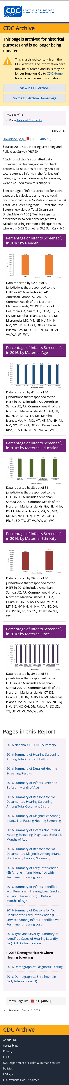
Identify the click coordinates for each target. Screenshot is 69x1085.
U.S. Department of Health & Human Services (31, 1063)
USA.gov (8, 1074)
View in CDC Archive (34, 88)
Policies (8, 1068)
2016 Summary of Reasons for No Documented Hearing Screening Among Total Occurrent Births (30, 801)
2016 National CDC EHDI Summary (31, 745)
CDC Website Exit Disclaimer (21, 1080)
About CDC (10, 1040)
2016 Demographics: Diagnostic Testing (34, 967)
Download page (27, 139)
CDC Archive (19, 28)
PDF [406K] (41, 1001)
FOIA (6, 1057)
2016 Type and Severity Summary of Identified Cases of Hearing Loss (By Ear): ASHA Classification (32, 938)
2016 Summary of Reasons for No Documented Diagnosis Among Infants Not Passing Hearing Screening (33, 853)
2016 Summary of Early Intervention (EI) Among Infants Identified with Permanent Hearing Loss (32, 872)
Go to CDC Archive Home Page (34, 98)
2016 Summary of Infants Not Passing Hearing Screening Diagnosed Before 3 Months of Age (34, 834)
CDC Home (55, 73)
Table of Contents (29, 120)
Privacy (7, 1051)
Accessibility (10, 1045)
